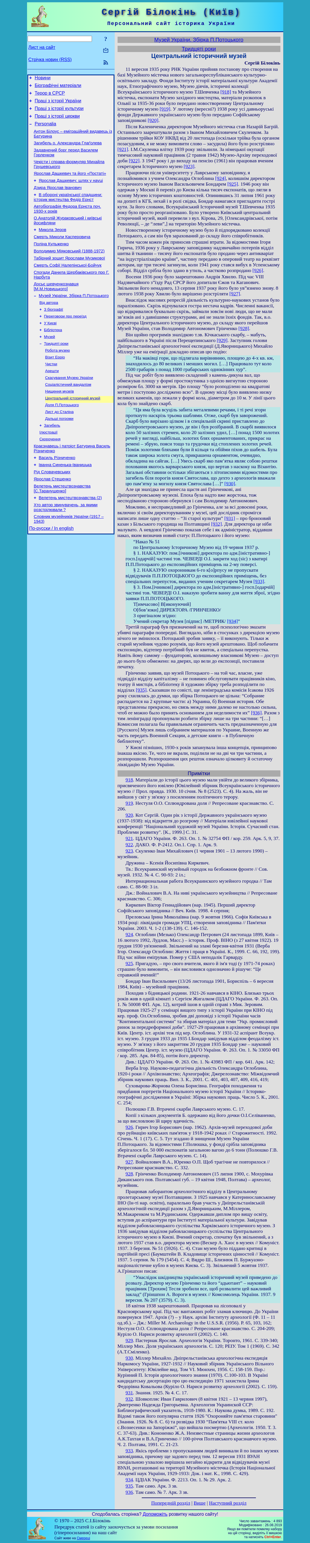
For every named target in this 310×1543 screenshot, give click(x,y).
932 (129, 1399)
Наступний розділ (227, 1503)
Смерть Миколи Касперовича (62, 253)
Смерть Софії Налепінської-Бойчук (68, 285)
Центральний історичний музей (72, 429)
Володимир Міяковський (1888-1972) (69, 269)
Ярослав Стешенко (52, 517)
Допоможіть (155, 1514)
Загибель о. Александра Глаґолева (68, 150)
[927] (234, 293)
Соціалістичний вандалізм (68, 414)
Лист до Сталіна (59, 443)
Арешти (52, 399)
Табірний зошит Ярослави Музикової (69, 277)
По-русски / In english (51, 571)
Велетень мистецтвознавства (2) (70, 538)
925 (129, 963)
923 (129, 851)
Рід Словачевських (52, 509)
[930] (229, 483)
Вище (200, 1503)
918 (129, 780)
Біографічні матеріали (58, 87)
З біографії (53, 333)
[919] (165, 109)
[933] (258, 581)
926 (129, 1127)
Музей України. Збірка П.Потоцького (74, 318)
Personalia (45, 129)
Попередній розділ (170, 1503)
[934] (232, 621)
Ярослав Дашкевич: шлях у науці (71, 191)
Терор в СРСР (50, 95)
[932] (216, 524)
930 (129, 1358)
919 (129, 803)
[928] (244, 328)
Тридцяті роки (56, 370)
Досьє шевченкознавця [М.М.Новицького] (56, 307)
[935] (141, 690)
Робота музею (57, 377)
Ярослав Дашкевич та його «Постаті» (70, 183)
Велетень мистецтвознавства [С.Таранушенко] (62, 527)
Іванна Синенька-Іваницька (65, 501)
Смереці (83, 1538)
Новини (43, 78)
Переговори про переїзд (65, 340)
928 (129, 1174)
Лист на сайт (42, 47)
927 (129, 1162)
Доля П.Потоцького (62, 436)
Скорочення (50, 473)
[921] (123, 149)
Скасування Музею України (69, 407)
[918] (225, 92)
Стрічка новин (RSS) (50, 59)
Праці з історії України (58, 104)
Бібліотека (53, 355)
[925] (232, 184)
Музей (49, 362)
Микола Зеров (52, 245)
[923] (189, 166)
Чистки (51, 392)
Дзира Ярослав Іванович (58, 199)
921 (129, 838)
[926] (257, 270)
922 (129, 844)
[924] (220, 178)
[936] (256, 712)
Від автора (49, 325)
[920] (153, 120)
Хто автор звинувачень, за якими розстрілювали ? (66, 548)
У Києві (50, 347)
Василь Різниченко (57, 493)
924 (129, 934)
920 (129, 815)
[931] (229, 518)
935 (129, 1486)
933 (129, 1450)
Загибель (52, 458)
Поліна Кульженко (51, 261)
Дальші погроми (59, 451)
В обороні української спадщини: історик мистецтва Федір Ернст (68, 210)
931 (129, 1392)
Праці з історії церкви (57, 121)
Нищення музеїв (59, 421)
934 (129, 1479)
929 (129, 1340)
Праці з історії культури (59, 112)
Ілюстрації (49, 466)
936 (129, 1492)
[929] (222, 340)
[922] (134, 160)
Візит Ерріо (55, 384)
